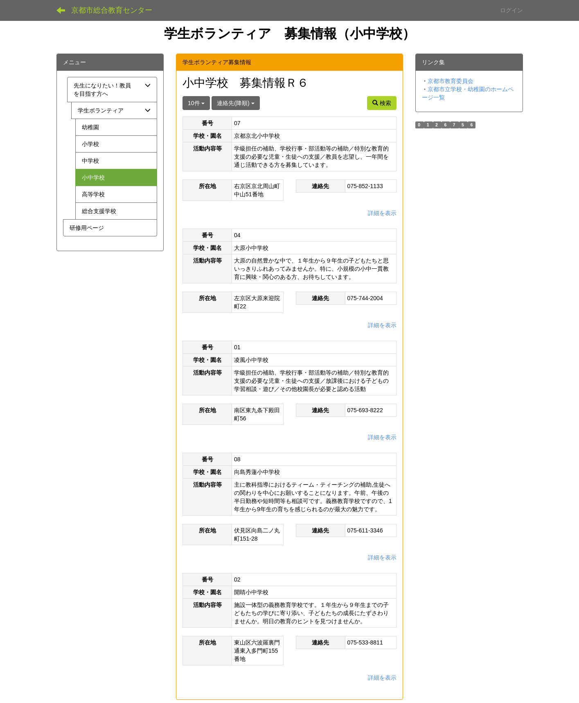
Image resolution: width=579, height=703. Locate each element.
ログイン (511, 10)
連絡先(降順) (235, 103)
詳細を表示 (382, 213)
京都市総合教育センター (111, 10)
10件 (196, 103)
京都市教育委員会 (450, 81)
